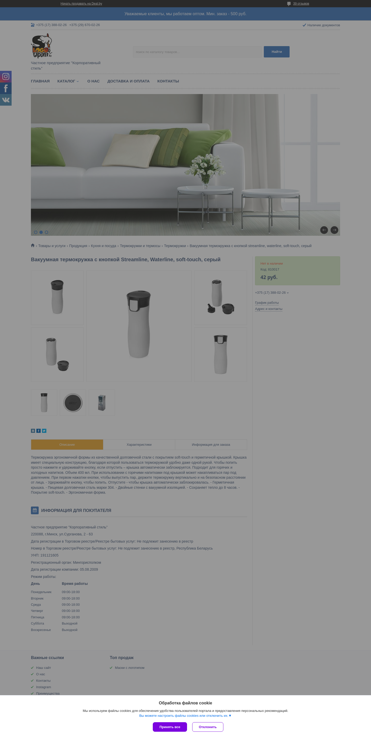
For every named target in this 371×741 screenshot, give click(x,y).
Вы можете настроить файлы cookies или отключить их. (183, 716)
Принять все (169, 727)
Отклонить (208, 727)
